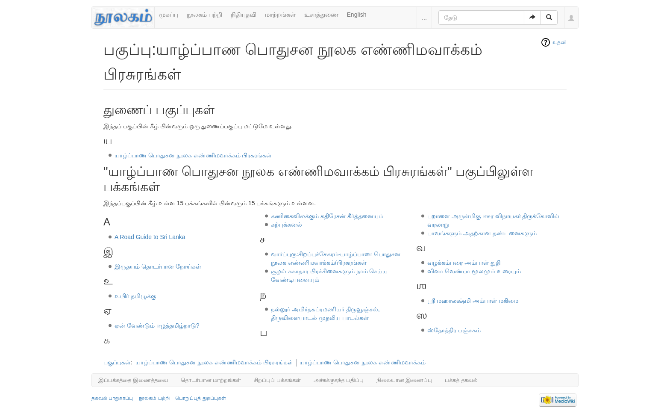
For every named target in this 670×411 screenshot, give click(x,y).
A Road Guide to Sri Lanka (150, 237)
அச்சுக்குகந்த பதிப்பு (339, 380)
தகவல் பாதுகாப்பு (112, 398)
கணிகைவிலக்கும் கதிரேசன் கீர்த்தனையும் (327, 216)
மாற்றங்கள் (280, 14)
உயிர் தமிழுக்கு (135, 296)
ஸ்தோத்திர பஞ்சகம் (454, 330)
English (357, 14)
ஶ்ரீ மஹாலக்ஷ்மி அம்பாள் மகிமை (472, 300)
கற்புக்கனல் (286, 224)
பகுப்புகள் (117, 362)
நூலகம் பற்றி (204, 14)
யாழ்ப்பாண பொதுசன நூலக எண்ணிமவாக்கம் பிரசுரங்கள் (193, 155)
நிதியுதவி (243, 14)
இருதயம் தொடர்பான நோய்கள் (158, 266)
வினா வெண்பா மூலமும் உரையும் (474, 271)
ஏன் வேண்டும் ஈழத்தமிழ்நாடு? (157, 325)
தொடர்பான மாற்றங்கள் (211, 380)
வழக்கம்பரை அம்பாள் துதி (463, 262)
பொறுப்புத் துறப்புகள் (200, 398)
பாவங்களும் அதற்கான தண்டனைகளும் (482, 233)
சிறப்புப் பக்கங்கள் (277, 380)
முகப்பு (168, 14)
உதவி (559, 42)
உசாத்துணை (321, 14)
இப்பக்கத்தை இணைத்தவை (133, 380)
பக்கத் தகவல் (461, 380)
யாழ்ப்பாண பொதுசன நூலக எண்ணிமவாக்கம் (363, 362)
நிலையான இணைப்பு (404, 380)
